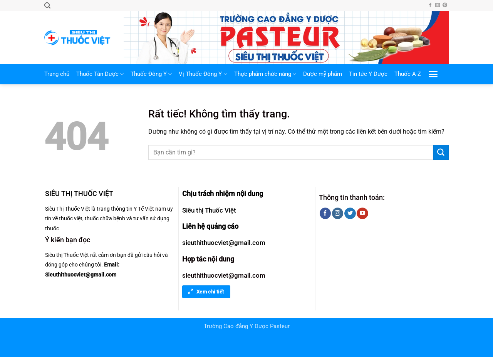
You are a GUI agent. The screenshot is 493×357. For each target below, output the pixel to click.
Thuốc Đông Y (151, 74)
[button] (47, 5)
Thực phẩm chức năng (265, 74)
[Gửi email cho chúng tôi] (437, 5)
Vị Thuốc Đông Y (203, 74)
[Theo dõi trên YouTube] (362, 213)
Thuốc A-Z (407, 74)
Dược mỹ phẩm (322, 74)
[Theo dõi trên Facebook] (430, 5)
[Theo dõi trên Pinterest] (445, 5)
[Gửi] (441, 152)
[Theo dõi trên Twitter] (349, 213)
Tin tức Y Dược (368, 74)
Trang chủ (56, 74)
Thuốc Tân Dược (100, 74)
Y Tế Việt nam (150, 209)
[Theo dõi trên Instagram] (337, 213)
